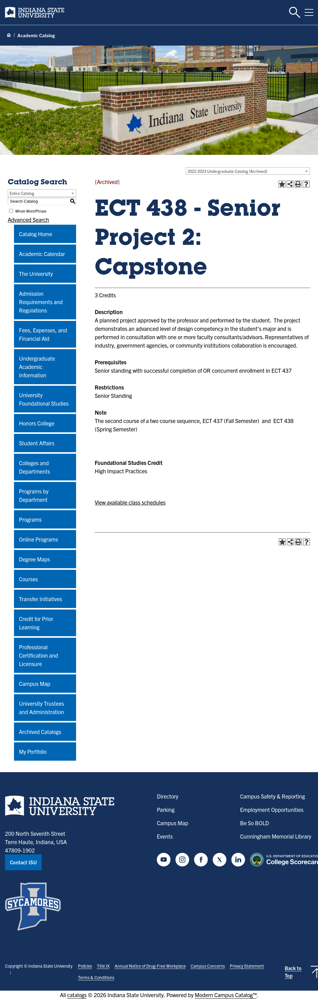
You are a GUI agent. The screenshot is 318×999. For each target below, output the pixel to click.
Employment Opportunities (271, 809)
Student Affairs (36, 443)
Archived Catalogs (40, 731)
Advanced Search (28, 219)
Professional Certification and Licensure (38, 655)
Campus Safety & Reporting (272, 796)
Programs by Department (33, 495)
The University (36, 273)
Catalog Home (35, 233)
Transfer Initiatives (40, 598)
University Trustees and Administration (41, 707)
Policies (85, 966)
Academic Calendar (42, 253)
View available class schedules (130, 502)
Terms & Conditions (96, 977)
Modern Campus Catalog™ (226, 994)
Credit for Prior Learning (36, 623)
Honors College (36, 423)
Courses (28, 579)
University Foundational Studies (44, 399)
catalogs (77, 994)
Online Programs (38, 539)
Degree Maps (34, 559)
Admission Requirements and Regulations (41, 302)
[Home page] (8, 35)
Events (165, 836)
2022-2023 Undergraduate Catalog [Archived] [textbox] (227, 171)
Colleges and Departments (34, 467)
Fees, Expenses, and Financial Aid (43, 334)
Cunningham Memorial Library (275, 836)
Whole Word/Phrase (30, 211)
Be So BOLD (254, 822)
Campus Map (34, 683)
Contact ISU (23, 862)
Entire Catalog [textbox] (22, 193)
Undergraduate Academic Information (37, 367)
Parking (166, 809)
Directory (167, 796)
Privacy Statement (247, 966)
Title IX (103, 966)
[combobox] (248, 171)
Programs (30, 519)
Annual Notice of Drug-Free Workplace (150, 966)
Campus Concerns (208, 966)
